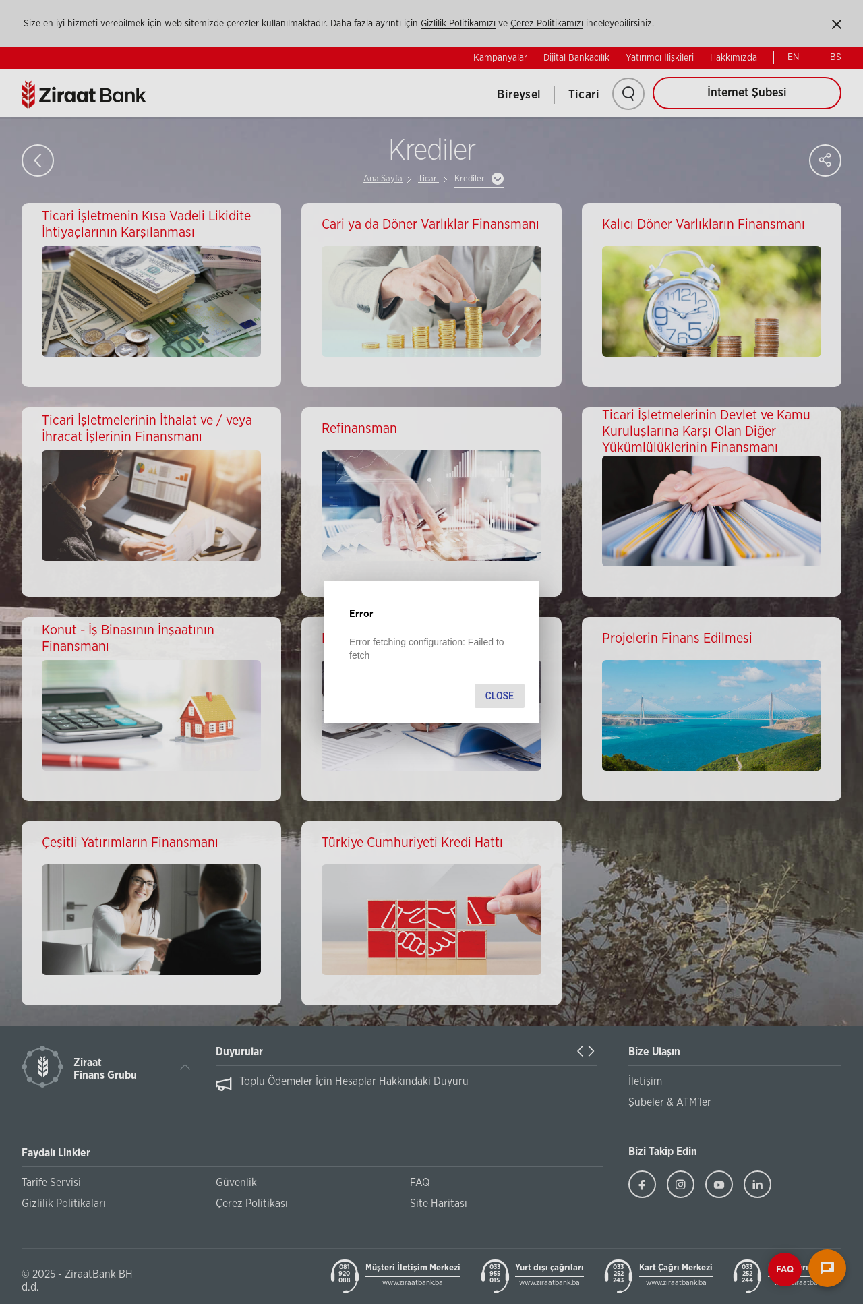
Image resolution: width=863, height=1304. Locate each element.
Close (499, 695)
